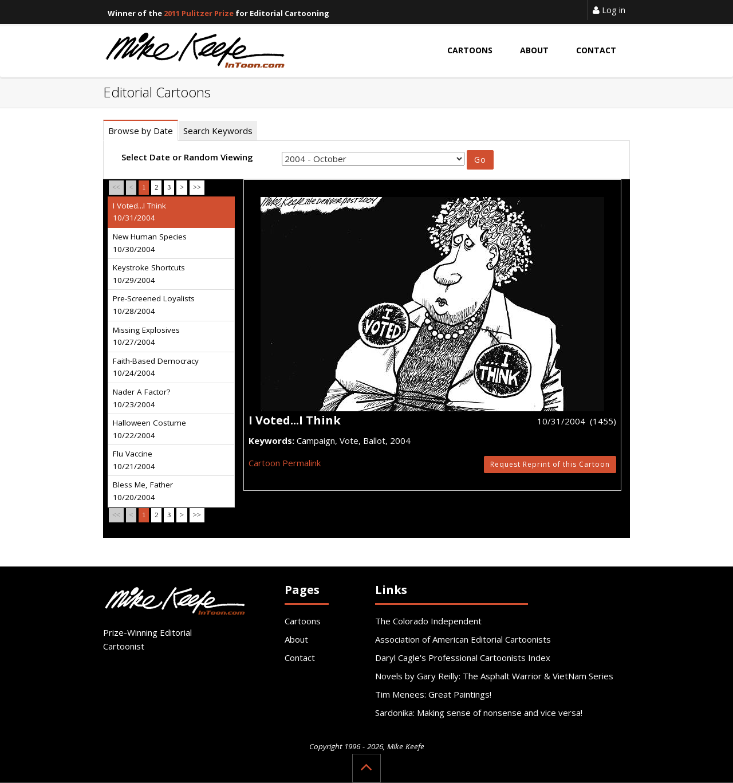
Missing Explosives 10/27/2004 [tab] (146, 336)
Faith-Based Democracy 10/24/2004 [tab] (156, 367)
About (296, 639)
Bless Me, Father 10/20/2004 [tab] (143, 490)
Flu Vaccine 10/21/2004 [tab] (134, 459)
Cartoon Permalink (285, 463)
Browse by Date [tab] (140, 130)
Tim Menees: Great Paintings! (433, 694)
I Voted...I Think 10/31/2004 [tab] (139, 211)
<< (116, 187)
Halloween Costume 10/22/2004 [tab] (149, 429)
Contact (300, 657)
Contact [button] (596, 50)
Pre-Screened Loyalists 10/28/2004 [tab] (154, 304)
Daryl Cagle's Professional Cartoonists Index (462, 657)
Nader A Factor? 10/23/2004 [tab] (141, 398)
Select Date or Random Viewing (187, 157)
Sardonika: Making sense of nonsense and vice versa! (478, 712)
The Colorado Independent (428, 621)
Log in (609, 9)
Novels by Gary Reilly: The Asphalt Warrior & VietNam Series (494, 676)
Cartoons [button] (469, 50)
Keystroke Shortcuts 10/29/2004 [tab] (149, 273)
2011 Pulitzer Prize (199, 13)
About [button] (534, 50)
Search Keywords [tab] (218, 130)
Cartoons (303, 621)
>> (197, 187)
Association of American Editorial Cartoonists (463, 639)
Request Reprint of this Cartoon (550, 464)
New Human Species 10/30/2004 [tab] (150, 242)
